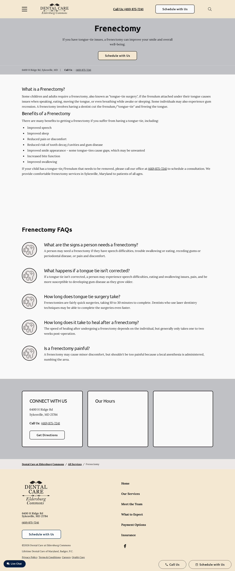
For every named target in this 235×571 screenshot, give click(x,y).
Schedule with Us (174, 9)
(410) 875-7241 (83, 69)
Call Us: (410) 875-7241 (128, 9)
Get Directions (47, 435)
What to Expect (132, 514)
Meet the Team (131, 504)
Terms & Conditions (50, 557)
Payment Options (133, 525)
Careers (66, 557)
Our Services (130, 494)
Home (125, 483)
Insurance (128, 535)
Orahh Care (78, 557)
